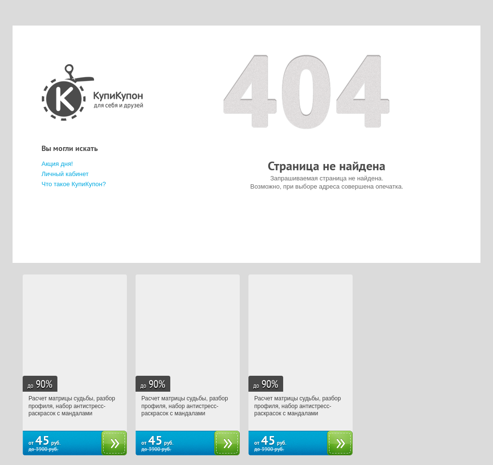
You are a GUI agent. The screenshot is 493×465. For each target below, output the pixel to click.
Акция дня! (57, 163)
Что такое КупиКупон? (73, 184)
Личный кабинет (65, 174)
